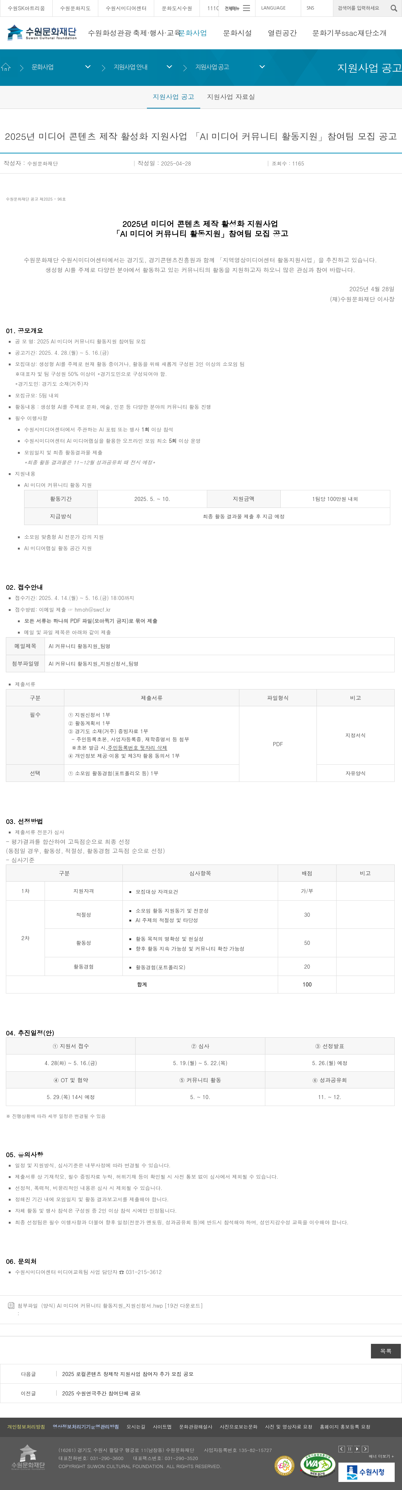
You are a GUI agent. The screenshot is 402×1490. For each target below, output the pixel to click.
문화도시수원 (177, 8)
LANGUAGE (273, 8)
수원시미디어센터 (126, 8)
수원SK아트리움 (26, 8)
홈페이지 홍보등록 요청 (345, 1426)
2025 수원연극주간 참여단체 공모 (101, 1393)
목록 (386, 1351)
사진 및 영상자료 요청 (288, 1426)
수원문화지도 (75, 8)
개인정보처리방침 (26, 1426)
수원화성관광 (110, 32)
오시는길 (135, 1426)
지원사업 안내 (130, 67)
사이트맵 (162, 1426)
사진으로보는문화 (239, 1426)
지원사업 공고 (212, 67)
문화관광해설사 (195, 1426)
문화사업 (192, 32)
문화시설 (237, 32)
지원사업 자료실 (231, 96)
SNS (310, 8)
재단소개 (372, 32)
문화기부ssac (334, 32)
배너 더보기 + (381, 1456)
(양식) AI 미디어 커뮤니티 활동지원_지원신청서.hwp (102, 1305)
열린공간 (282, 32)
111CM (215, 8)
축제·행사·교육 (157, 32)
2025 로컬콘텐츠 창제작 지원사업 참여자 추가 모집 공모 (127, 1373)
